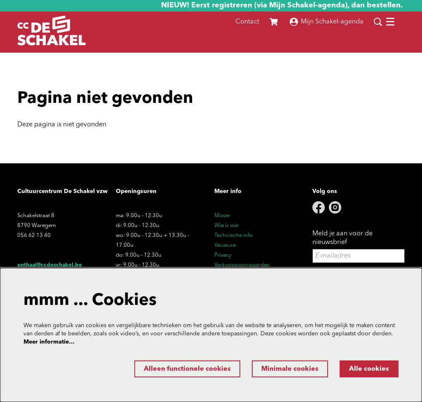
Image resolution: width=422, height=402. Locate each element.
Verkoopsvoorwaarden (242, 265)
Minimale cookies (290, 369)
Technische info (233, 235)
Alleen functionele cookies (187, 369)
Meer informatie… (49, 342)
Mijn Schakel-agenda (326, 22)
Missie (222, 215)
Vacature (225, 245)
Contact (247, 22)
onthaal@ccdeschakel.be (49, 265)
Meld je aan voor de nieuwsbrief (342, 238)
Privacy (222, 255)
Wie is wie (226, 225)
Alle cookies (369, 369)
